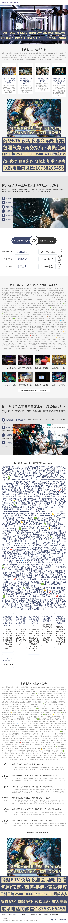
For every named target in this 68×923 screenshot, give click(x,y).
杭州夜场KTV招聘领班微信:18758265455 (33, 390)
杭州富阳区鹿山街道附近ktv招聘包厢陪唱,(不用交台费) (31, 798)
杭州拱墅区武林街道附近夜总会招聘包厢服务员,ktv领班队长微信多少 (36, 809)
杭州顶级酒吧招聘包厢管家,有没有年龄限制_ (28, 764)
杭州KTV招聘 (21, 914)
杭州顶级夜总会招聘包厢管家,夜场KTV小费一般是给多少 (32, 820)
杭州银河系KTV (33, 920)
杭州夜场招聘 (12, 914)
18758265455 (60, 920)
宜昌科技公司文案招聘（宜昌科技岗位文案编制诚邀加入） (33, 787)
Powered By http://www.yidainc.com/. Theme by (15, 920)
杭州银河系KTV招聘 (55, 914)
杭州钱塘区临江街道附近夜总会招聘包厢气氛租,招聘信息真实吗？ (35, 775)
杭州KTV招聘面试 (43, 914)
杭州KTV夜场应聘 (32, 914)
